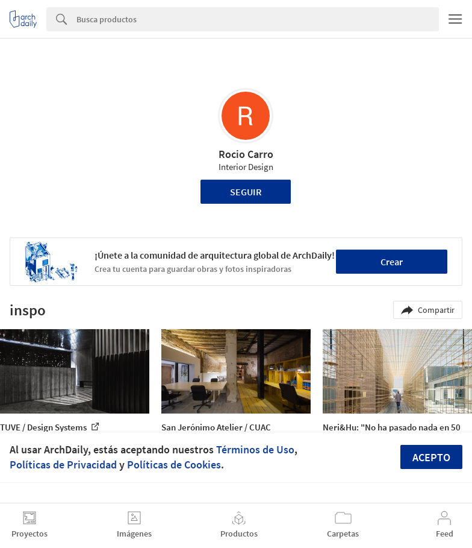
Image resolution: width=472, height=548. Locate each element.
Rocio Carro (246, 154)
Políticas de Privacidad (63, 464)
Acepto (431, 457)
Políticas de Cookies (174, 464)
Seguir (246, 192)
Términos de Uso (255, 449)
